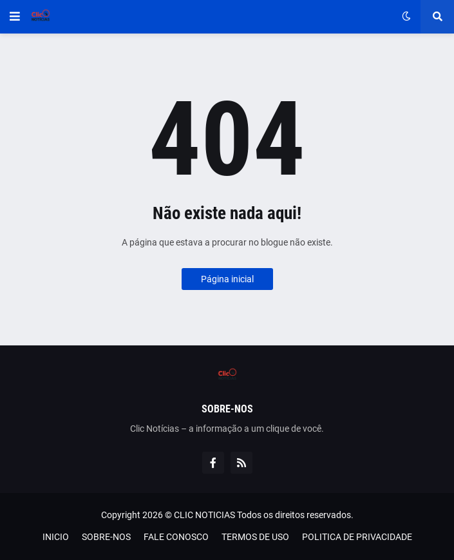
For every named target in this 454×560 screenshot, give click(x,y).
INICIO (56, 537)
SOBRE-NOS (106, 537)
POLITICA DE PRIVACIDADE (357, 537)
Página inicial (227, 279)
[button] (15, 17)
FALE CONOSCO (176, 537)
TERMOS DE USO (255, 537)
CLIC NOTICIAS (204, 515)
